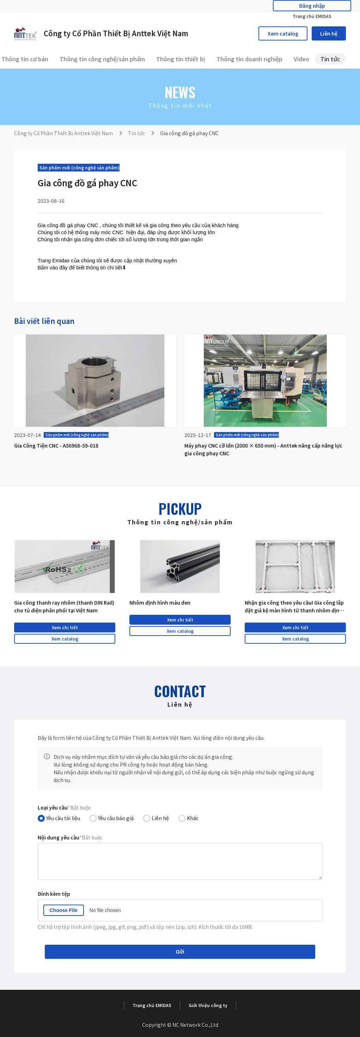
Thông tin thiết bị (180, 59)
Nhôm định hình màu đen (159, 602)
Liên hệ (328, 33)
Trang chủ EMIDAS (328, 7)
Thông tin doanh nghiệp (249, 59)
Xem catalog (283, 33)
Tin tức (330, 59)
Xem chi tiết (65, 627)
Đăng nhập (271, 6)
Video (301, 59)
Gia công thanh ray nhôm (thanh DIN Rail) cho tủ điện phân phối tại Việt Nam (64, 606)
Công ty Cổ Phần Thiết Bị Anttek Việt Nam (63, 133)
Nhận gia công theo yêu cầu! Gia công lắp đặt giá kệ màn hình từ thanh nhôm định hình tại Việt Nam (294, 606)
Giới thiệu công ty (208, 1005)
